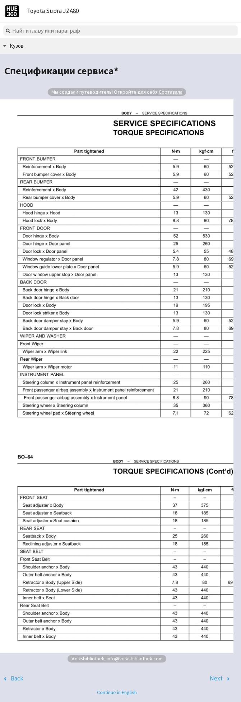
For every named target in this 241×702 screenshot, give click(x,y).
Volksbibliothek (87, 658)
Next (216, 678)
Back (17, 678)
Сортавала (170, 92)
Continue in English (117, 692)
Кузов (17, 45)
